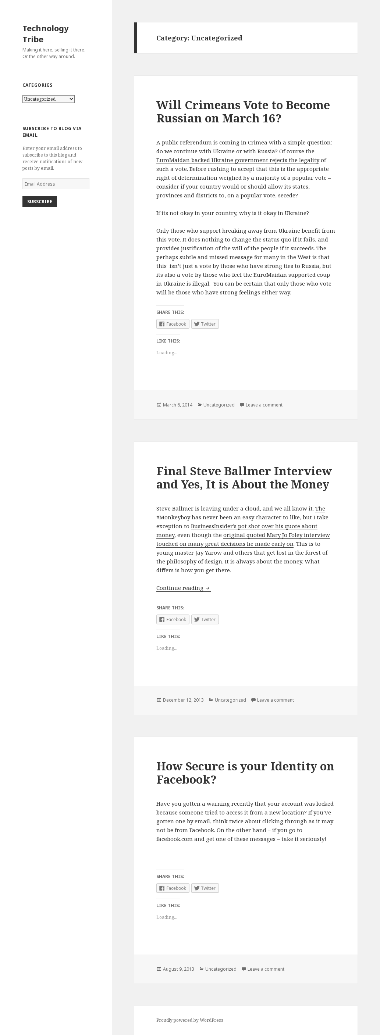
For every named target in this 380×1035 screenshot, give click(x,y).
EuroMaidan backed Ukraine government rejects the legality (237, 160)
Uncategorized (219, 405)
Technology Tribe (45, 33)
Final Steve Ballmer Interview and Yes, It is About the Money (244, 477)
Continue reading (183, 587)
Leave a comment (264, 405)
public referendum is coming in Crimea (214, 142)
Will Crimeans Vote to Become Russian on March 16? (243, 111)
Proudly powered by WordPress (189, 1020)
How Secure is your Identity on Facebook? (245, 772)
